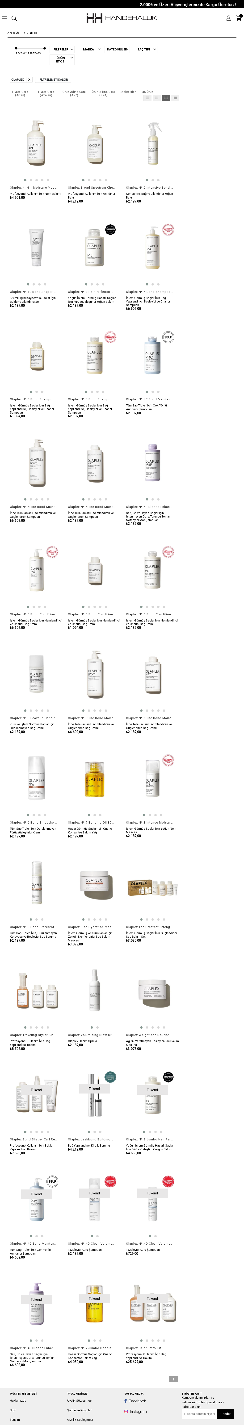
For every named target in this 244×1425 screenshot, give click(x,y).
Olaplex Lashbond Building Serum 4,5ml (91, 1139)
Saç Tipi (143, 49)
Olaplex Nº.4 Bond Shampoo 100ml (33, 399)
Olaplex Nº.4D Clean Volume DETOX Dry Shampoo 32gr (149, 1243)
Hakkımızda (18, 1400)
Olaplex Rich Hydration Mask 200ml (91, 927)
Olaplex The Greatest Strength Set (149, 927)
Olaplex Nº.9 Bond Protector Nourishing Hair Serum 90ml (33, 927)
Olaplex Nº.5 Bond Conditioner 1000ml (33, 614)
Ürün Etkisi (60, 59)
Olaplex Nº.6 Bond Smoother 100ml (33, 822)
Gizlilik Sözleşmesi (80, 1419)
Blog (13, 1410)
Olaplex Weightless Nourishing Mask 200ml (149, 1035)
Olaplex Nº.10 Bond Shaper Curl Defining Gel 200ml (33, 292)
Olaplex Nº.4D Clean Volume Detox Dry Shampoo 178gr (91, 1243)
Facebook (135, 1401)
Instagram (135, 1411)
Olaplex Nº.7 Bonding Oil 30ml (91, 822)
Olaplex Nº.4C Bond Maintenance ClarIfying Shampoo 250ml (149, 399)
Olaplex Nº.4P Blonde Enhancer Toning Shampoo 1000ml (33, 1348)
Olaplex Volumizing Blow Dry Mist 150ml (91, 1035)
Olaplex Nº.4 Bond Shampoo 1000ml (149, 292)
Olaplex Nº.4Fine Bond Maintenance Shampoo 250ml (91, 507)
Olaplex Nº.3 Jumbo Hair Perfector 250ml (149, 1139)
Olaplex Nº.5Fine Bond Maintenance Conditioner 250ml (149, 718)
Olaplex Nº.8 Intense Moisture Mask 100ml (149, 822)
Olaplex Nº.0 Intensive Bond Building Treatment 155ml (149, 187)
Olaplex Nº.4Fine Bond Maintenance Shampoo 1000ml (33, 507)
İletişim (15, 1419)
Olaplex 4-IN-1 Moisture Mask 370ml (33, 187)
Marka (88, 49)
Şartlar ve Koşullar (79, 1410)
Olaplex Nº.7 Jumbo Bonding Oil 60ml (91, 1348)
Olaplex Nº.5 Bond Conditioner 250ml (149, 614)
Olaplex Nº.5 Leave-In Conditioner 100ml (33, 718)
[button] (25, 180)
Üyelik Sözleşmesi (79, 1400)
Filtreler (61, 49)
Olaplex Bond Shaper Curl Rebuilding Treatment (33, 1139)
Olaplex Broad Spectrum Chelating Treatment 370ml (91, 187)
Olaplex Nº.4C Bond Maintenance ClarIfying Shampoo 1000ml (33, 1243)
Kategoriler (116, 49)
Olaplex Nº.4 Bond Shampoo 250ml (91, 399)
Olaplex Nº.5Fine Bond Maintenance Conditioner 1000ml (91, 718)
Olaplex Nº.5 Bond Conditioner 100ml (91, 614)
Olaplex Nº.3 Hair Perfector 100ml (91, 292)
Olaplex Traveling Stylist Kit (31, 1035)
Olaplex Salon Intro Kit (143, 1348)
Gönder (225, 1414)
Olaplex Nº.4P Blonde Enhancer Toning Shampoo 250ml (149, 507)
